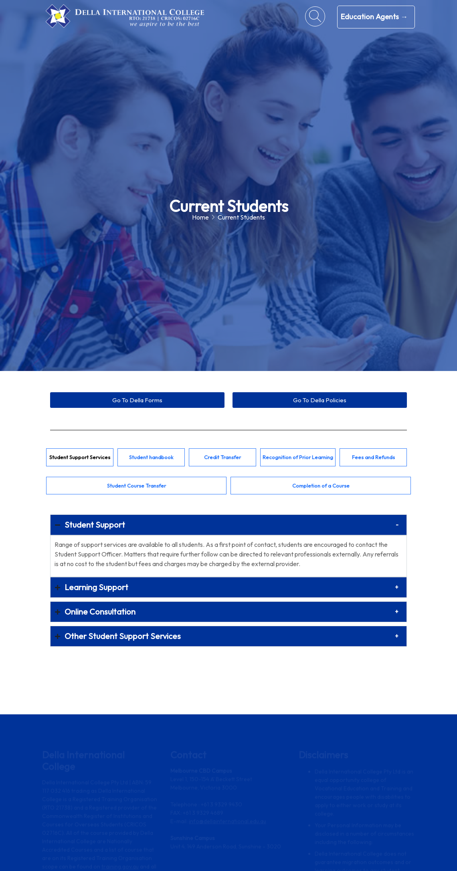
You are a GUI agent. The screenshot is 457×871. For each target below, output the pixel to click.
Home (200, 217)
